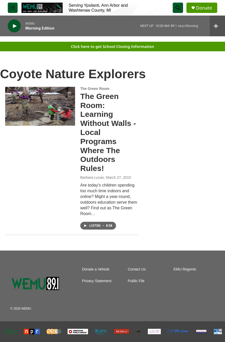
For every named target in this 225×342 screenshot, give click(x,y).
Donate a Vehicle (96, 269)
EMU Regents (184, 269)
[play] (14, 26)
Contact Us (137, 269)
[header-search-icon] (178, 8)
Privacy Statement (97, 281)
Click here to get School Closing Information (112, 46)
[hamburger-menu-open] (13, 8)
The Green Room (95, 89)
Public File (136, 281)
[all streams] (217, 26)
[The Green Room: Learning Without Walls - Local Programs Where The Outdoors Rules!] (40, 106)
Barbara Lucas (92, 177)
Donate (204, 8)
